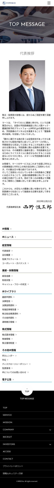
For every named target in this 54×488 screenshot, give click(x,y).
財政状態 (6, 280)
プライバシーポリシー (13, 466)
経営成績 (6, 275)
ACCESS (7, 452)
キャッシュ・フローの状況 (14, 284)
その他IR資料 (8, 317)
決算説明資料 (8, 305)
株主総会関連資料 (10, 313)
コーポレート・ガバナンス (14, 263)
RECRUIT (7, 437)
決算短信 (6, 301)
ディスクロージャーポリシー (15, 363)
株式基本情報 (8, 334)
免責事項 (6, 368)
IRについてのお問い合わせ (14, 372)
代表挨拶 (6, 250)
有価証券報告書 (9, 309)
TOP (5, 408)
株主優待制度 (8, 342)
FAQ (4, 359)
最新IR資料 (7, 296)
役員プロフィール (10, 259)
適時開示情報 (8, 321)
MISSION (7, 422)
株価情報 (6, 338)
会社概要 (6, 254)
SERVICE (7, 415)
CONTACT (8, 459)
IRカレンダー (8, 355)
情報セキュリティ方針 (13, 474)
